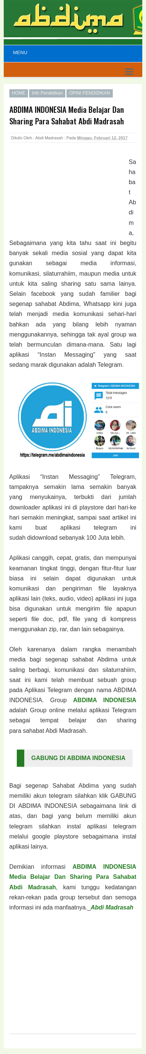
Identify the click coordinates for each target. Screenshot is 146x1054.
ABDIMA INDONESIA (104, 700)
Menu (20, 52)
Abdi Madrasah (112, 907)
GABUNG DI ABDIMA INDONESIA (78, 758)
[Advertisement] (69, 196)
